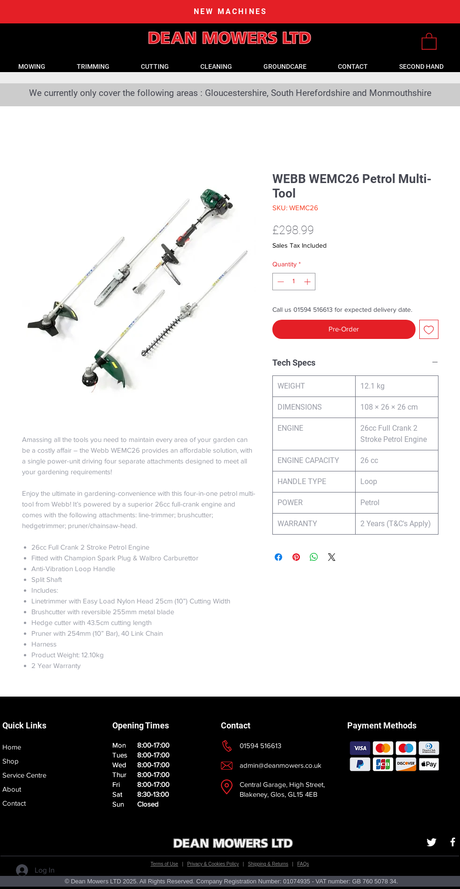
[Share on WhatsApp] (314, 557)
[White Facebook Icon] (453, 842)
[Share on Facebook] (278, 557)
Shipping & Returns (268, 864)
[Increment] (308, 281)
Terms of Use (164, 864)
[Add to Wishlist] (428, 329)
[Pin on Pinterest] (296, 557)
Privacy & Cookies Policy (213, 864)
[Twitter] (432, 842)
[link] (429, 41)
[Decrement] (279, 281)
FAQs (303, 864)
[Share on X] (331, 557)
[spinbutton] (293, 281)
